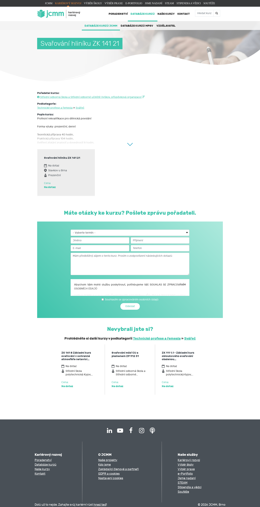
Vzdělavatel (166, 25)
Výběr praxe (114, 3)
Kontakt (183, 13)
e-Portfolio (133, 3)
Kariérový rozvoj (68, 3)
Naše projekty (107, 460)
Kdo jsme (104, 464)
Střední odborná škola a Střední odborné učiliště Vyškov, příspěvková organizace (90, 97)
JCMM (49, 3)
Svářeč (80, 107)
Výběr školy (93, 3)
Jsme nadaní (153, 3)
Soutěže (209, 3)
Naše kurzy (166, 13)
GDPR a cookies (109, 474)
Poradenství (118, 13)
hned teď (100, 504)
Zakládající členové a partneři (118, 469)
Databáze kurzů (143, 13)
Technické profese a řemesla (55, 107)
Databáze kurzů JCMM (100, 25)
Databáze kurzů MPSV (137, 25)
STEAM (169, 3)
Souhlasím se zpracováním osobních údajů (131, 299)
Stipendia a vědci (189, 3)
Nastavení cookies (110, 478)
